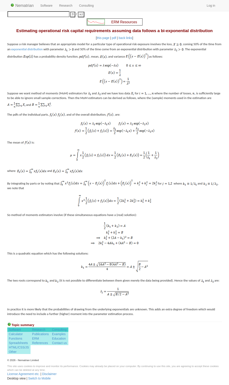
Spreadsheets (18, 343)
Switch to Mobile (39, 378)
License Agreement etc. (23, 374)
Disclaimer (49, 374)
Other (13, 352)
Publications (40, 334)
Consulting (86, 5)
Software (46, 5)
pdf (114, 38)
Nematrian (22, 5)
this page (103, 38)
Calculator (16, 334)
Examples (58, 334)
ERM (35, 338)
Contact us (59, 343)
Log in (211, 5)
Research (65, 5)
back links (125, 38)
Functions (15, 338)
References (40, 343)
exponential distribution (27, 49)
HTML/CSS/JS (19, 347)
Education (59, 338)
